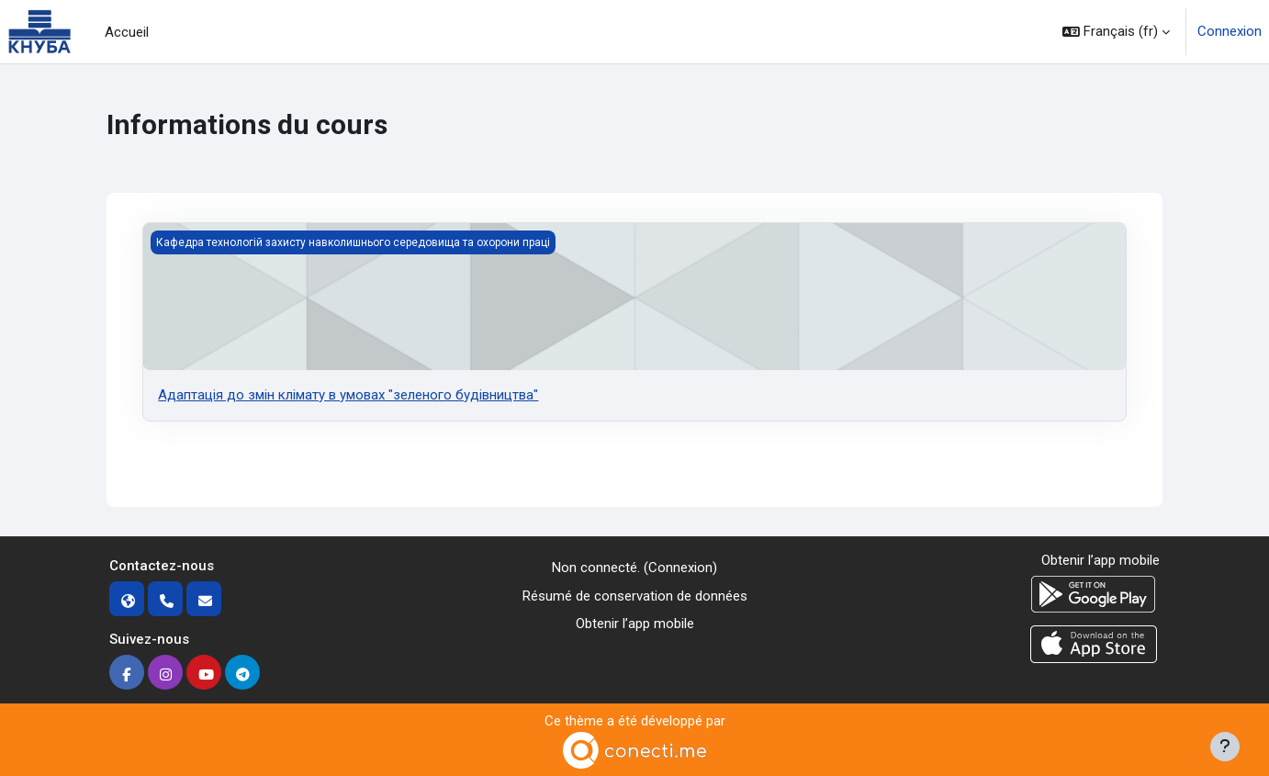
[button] (1116, 31)
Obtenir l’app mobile (635, 623)
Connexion (1229, 31)
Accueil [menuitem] (127, 32)
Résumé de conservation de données (634, 596)
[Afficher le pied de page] (1225, 746)
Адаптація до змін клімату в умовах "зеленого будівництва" (348, 395)
